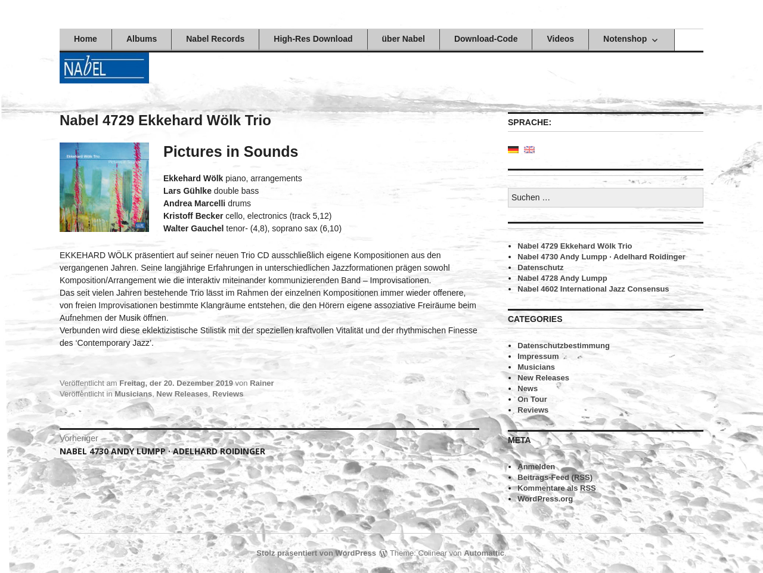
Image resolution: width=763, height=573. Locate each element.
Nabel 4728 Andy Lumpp (562, 278)
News (527, 388)
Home (85, 39)
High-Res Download (313, 39)
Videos (560, 39)
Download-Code (486, 39)
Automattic (484, 553)
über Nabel (403, 39)
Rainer (262, 383)
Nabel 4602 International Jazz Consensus (593, 288)
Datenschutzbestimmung (563, 345)
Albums (141, 39)
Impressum (538, 356)
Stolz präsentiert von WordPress (316, 553)
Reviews (227, 393)
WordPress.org (545, 498)
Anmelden (536, 466)
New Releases (182, 393)
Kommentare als (556, 488)
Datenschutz (540, 267)
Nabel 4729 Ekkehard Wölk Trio (574, 245)
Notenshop (625, 39)
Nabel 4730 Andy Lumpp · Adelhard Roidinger (601, 256)
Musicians (133, 393)
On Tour (532, 399)
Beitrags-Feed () (555, 477)
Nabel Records (215, 39)
